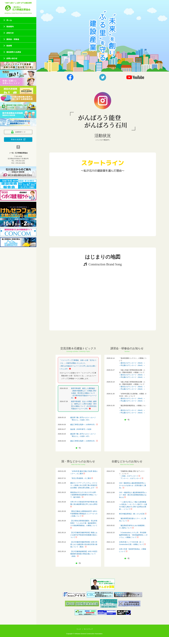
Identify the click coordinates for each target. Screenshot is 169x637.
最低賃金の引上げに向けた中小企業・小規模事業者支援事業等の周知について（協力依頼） (83, 494)
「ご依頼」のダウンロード (128, 476)
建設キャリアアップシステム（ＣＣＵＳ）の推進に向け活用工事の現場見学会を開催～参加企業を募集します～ (83, 485)
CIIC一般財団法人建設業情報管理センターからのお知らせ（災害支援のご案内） (132, 485)
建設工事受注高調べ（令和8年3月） (83, 424)
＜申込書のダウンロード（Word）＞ (132, 365)
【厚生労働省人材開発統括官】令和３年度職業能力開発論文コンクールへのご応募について (83, 513)
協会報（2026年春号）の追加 (80, 429)
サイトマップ (88, 629)
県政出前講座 (18, 139)
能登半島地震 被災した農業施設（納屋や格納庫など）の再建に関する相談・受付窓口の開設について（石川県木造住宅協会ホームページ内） (84, 393)
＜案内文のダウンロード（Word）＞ (132, 363)
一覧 (79, 448)
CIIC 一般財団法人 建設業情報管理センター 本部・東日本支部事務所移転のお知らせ (133, 495)
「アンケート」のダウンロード (130, 478)
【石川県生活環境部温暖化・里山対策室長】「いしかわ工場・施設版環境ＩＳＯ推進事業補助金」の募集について (83, 523)
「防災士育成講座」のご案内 (80, 478)
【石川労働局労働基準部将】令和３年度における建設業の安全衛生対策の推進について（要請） (83, 544)
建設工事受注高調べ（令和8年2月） (83, 441)
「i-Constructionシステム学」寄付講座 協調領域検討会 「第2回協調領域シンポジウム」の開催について (133, 535)
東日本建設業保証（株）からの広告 (132, 514)
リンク (78, 629)
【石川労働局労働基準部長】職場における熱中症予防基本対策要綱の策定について (83, 535)
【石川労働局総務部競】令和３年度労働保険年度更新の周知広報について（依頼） (83, 554)
